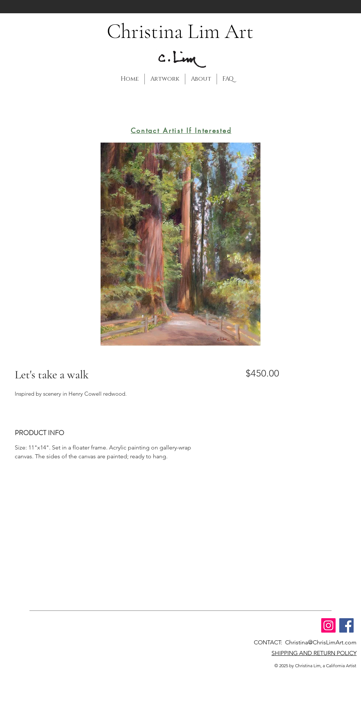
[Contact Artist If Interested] (181, 130)
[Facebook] (346, 625)
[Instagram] (328, 625)
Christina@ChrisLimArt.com (321, 642)
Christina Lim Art (180, 31)
